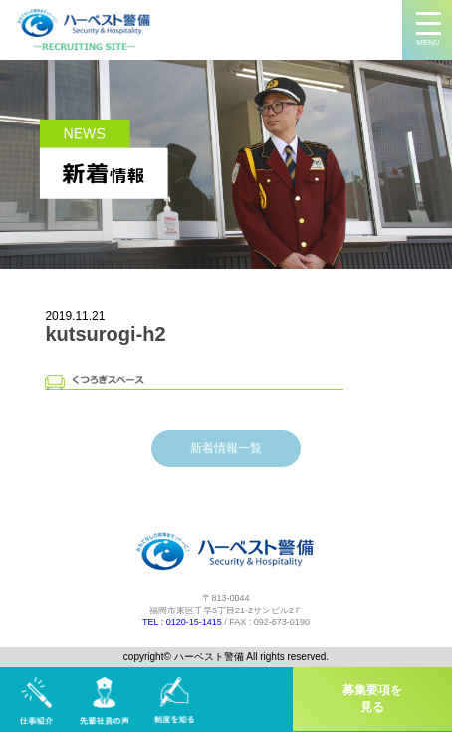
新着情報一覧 (226, 448)
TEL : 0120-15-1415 (182, 622)
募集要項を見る (372, 698)
